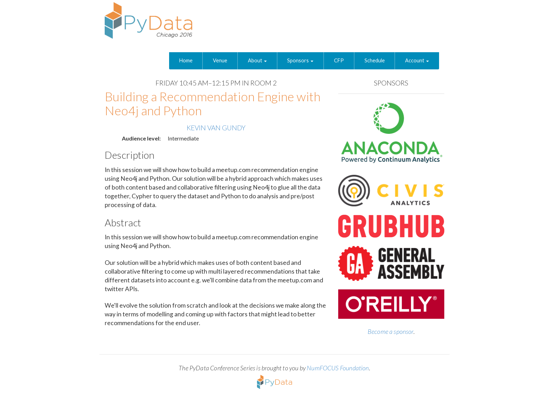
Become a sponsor (391, 331)
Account (417, 60)
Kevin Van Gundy (216, 128)
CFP (339, 60)
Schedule (374, 60)
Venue (220, 60)
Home (186, 60)
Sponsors (300, 60)
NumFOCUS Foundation (338, 368)
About (257, 60)
